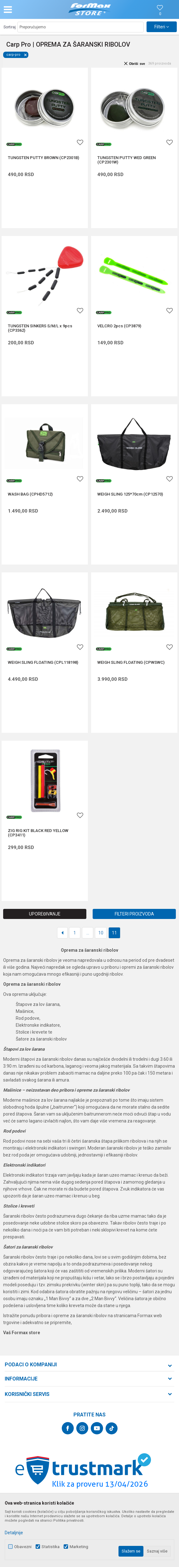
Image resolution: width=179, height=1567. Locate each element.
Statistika (51, 1546)
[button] (30, 9)
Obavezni (23, 1546)
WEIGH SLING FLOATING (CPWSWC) (131, 662)
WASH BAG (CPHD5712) (30, 494)
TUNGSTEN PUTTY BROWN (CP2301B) (43, 158)
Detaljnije (14, 1532)
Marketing (79, 1546)
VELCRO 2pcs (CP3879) (119, 326)
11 (114, 932)
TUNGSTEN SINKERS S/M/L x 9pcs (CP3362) (40, 328)
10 (100, 932)
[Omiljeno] (160, 14)
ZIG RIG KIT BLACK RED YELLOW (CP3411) (38, 833)
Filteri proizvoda (134, 913)
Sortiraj (9, 27)
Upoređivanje (45, 913)
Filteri (161, 26)
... (87, 932)
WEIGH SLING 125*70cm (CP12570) (130, 494)
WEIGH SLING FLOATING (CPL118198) (43, 662)
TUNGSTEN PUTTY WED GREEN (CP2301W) (126, 160)
